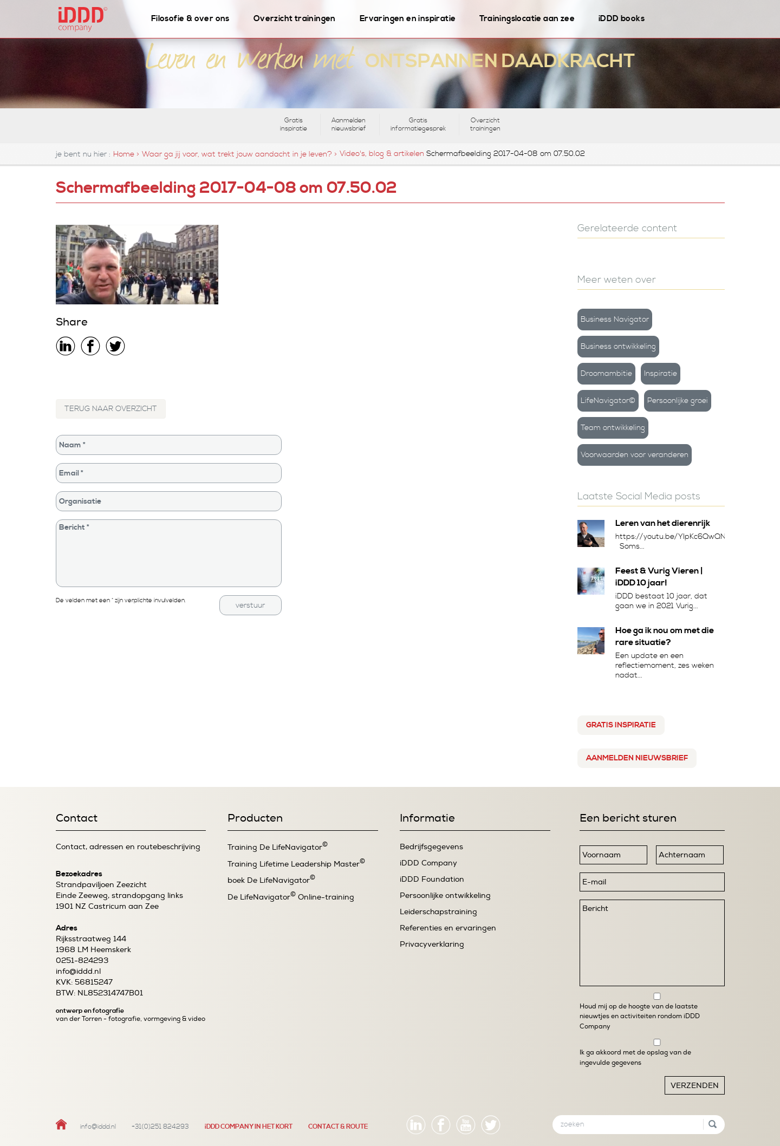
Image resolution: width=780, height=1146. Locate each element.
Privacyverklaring (432, 944)
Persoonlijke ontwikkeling (445, 895)
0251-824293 (82, 960)
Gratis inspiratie (293, 124)
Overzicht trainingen (294, 19)
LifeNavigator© (608, 401)
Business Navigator (615, 319)
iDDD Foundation (432, 879)
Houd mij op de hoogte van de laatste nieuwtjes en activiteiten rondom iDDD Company (640, 1016)
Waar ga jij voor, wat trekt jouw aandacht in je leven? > (239, 154)
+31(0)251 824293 (160, 1127)
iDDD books (622, 19)
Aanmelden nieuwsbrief (349, 124)
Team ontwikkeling (613, 428)
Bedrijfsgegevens (431, 846)
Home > (126, 154)
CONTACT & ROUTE (338, 1127)
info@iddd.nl (78, 971)
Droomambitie (606, 374)
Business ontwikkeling (618, 346)
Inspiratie (660, 374)
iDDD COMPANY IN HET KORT (248, 1127)
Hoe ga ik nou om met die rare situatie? (664, 636)
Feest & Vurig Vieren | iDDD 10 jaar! (659, 576)
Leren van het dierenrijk (662, 523)
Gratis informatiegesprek (418, 124)
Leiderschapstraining (438, 911)
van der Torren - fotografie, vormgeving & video (130, 1019)
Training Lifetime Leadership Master (296, 863)
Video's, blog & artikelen (382, 154)
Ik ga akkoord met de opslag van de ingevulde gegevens (635, 1057)
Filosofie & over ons (190, 19)
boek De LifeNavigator (271, 880)
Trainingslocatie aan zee (527, 19)
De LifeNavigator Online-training (290, 896)
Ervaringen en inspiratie (408, 19)
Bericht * (169, 553)
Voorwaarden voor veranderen (634, 455)
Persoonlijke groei (677, 401)
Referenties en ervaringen (448, 928)
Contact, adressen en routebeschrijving (128, 846)
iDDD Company (428, 863)
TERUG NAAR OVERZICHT (110, 409)
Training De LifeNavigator (277, 847)
